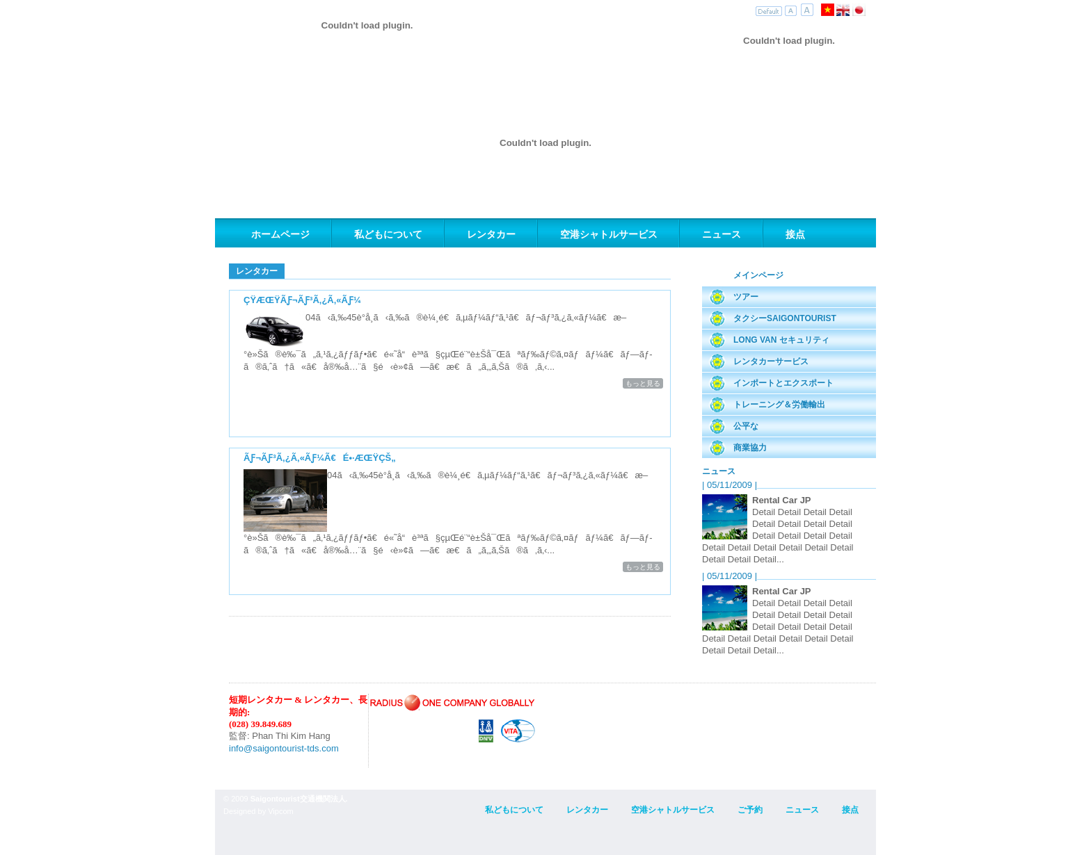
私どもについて (388, 234)
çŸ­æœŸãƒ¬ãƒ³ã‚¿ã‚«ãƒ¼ (302, 300)
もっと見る (643, 383)
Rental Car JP (781, 500)
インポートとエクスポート (783, 383)
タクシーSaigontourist (784, 318)
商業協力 (750, 448)
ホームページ (280, 234)
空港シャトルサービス (609, 234)
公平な (745, 426)
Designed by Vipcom (258, 811)
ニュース (721, 234)
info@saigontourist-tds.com (284, 748)
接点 (795, 234)
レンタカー (491, 234)
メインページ (758, 275)
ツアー (745, 297)
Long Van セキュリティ (781, 340)
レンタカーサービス (771, 361)
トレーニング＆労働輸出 (779, 404)
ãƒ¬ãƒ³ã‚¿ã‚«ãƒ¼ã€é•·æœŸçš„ (320, 458)
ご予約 (750, 810)
